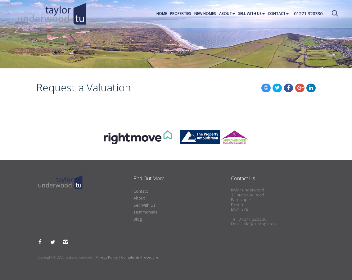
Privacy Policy (107, 257)
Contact (278, 13)
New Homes (205, 13)
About (227, 13)
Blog (137, 219)
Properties (180, 13)
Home (161, 13)
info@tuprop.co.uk (259, 224)
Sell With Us (251, 13)
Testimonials (145, 212)
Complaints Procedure (139, 257)
